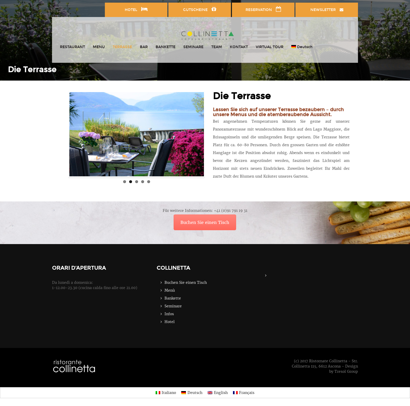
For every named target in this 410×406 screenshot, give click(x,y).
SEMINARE (193, 47)
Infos (169, 314)
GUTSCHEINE (199, 9)
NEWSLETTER (326, 10)
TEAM (216, 47)
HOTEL (136, 9)
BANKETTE (165, 47)
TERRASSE (122, 47)
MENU (99, 47)
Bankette (172, 298)
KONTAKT (239, 47)
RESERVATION (263, 9)
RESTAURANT (72, 47)
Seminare (173, 306)
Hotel (169, 321)
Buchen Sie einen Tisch (204, 222)
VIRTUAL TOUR (269, 47)
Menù (169, 290)
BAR (144, 47)
